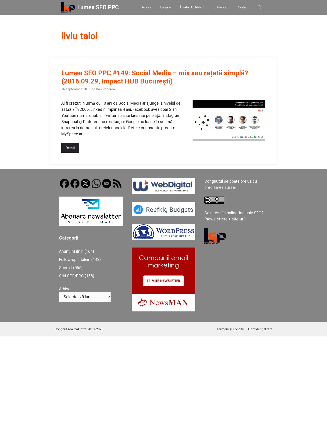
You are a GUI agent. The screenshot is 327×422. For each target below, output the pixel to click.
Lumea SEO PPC (98, 7)
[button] (259, 7)
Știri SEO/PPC (71, 275)
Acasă (146, 7)
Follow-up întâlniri (74, 259)
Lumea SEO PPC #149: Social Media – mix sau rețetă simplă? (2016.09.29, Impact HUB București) (154, 77)
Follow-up (220, 7)
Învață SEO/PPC (192, 7)
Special (65, 267)
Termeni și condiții (230, 329)
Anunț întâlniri (71, 251)
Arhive (64, 288)
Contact (243, 7)
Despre (165, 7)
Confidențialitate (260, 329)
